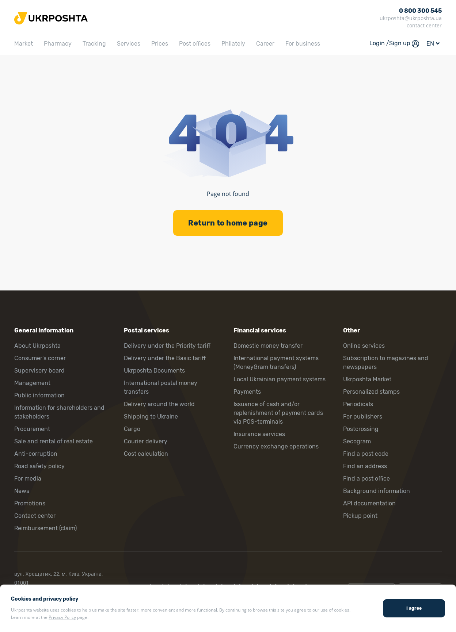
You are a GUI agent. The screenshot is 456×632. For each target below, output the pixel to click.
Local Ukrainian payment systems (279, 379)
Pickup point (360, 515)
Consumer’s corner (40, 358)
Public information (39, 395)
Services (128, 43)
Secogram (357, 441)
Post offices (194, 43)
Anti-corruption (35, 453)
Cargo (132, 428)
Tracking (94, 43)
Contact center (35, 515)
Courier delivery (145, 441)
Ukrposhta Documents (154, 370)
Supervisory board (39, 370)
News (21, 491)
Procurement (32, 428)
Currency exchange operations (276, 446)
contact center (424, 25)
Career (265, 43)
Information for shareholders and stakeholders (59, 412)
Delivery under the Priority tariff (167, 345)
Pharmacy (58, 43)
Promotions (29, 503)
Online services (364, 345)
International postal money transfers (160, 387)
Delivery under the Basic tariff (165, 358)
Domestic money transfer (268, 345)
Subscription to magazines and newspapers (385, 362)
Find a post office (366, 478)
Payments (247, 391)
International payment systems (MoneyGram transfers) (276, 362)
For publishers (362, 416)
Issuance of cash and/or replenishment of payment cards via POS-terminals (278, 413)
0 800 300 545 (420, 10)
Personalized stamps (371, 391)
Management (32, 382)
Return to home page (228, 223)
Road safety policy (39, 466)
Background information (376, 491)
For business (302, 43)
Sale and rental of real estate (53, 441)
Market (23, 43)
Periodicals (358, 404)
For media (27, 478)
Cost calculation (146, 453)
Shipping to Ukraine (151, 416)
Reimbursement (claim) (45, 528)
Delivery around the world (159, 404)
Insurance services (259, 434)
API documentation (369, 503)
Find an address (365, 466)
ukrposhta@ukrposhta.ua (411, 18)
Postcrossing (361, 428)
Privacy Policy (62, 617)
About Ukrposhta (37, 345)
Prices (159, 43)
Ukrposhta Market (367, 379)
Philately (233, 43)
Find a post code (365, 453)
